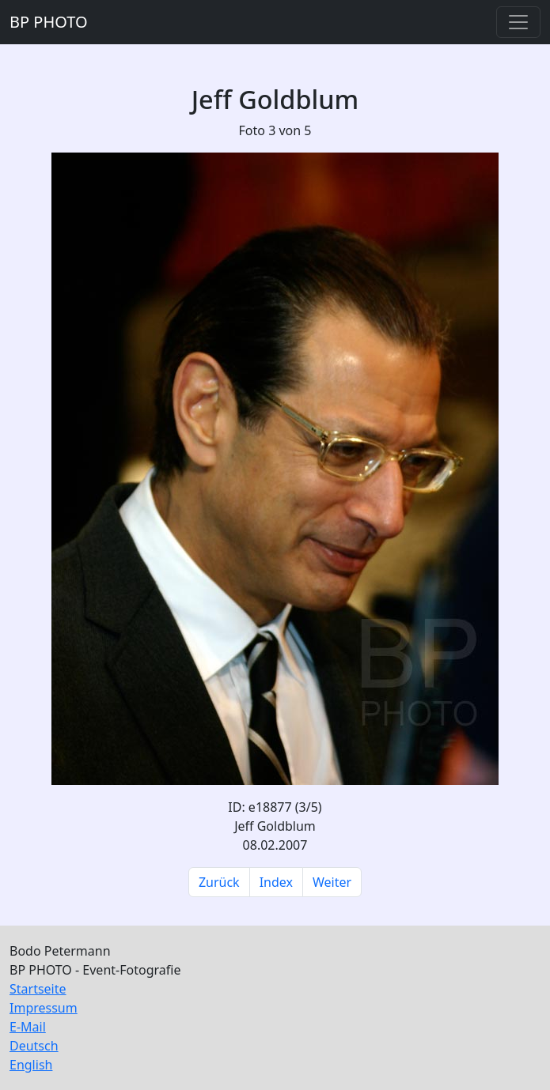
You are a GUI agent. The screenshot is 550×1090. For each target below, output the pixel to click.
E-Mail (27, 1026)
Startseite (37, 989)
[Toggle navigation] (518, 22)
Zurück (219, 882)
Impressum (43, 1007)
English (30, 1064)
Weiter (332, 882)
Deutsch (34, 1045)
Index (276, 882)
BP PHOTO (48, 21)
